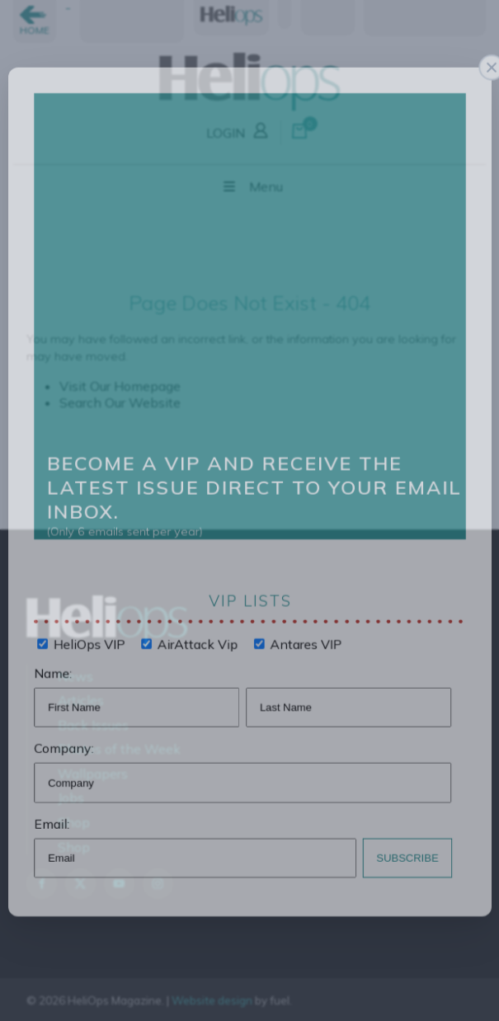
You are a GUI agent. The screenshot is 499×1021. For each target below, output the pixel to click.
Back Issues (93, 725)
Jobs (71, 797)
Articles (81, 700)
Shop (74, 822)
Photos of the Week (119, 749)
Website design (212, 1000)
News (75, 676)
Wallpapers (93, 773)
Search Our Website (120, 402)
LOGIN (239, 129)
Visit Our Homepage (120, 386)
